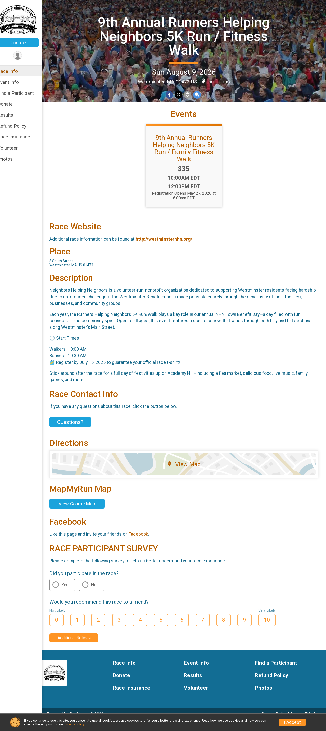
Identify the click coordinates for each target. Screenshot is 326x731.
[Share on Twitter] (181, 94)
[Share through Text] (200, 94)
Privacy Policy (74, 724)
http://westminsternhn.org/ (170, 246)
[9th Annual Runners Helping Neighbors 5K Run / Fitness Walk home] (24, 20)
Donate (24, 43)
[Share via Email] (190, 94)
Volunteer (14, 148)
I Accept (292, 722)
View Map (187, 472)
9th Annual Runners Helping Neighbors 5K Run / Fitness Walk (187, 36)
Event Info (14, 82)
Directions (221, 81)
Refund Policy (18, 126)
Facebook (145, 541)
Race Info (14, 71)
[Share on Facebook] (172, 94)
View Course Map (83, 511)
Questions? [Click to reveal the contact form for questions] (77, 430)
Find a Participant (22, 93)
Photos (11, 159)
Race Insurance (20, 136)
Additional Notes (79, 645)
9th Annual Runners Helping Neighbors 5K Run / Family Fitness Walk (187, 155)
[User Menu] (24, 55)
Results (12, 115)
